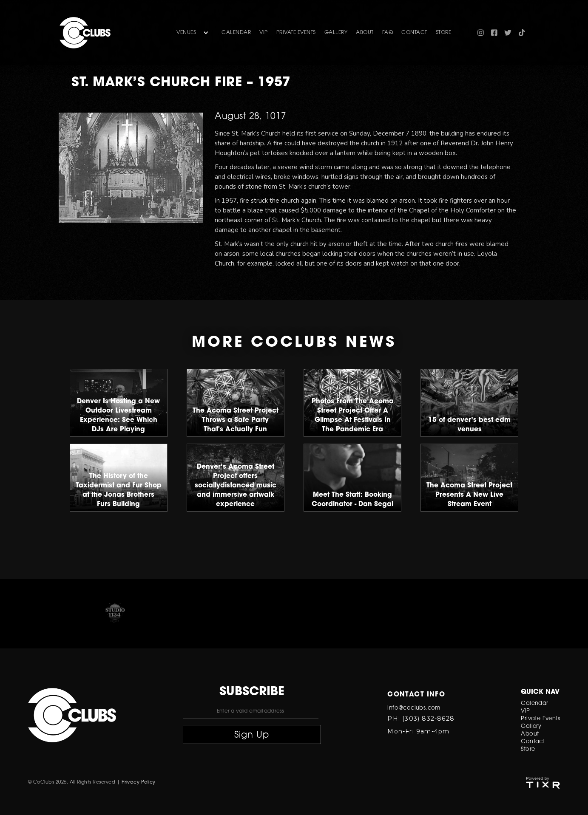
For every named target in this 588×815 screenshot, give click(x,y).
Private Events (296, 32)
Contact (533, 741)
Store (528, 749)
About (530, 734)
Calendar (236, 32)
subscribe (251, 692)
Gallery (531, 726)
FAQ (387, 32)
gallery (336, 32)
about (365, 32)
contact (414, 32)
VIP (263, 32)
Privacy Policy (139, 782)
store (444, 32)
